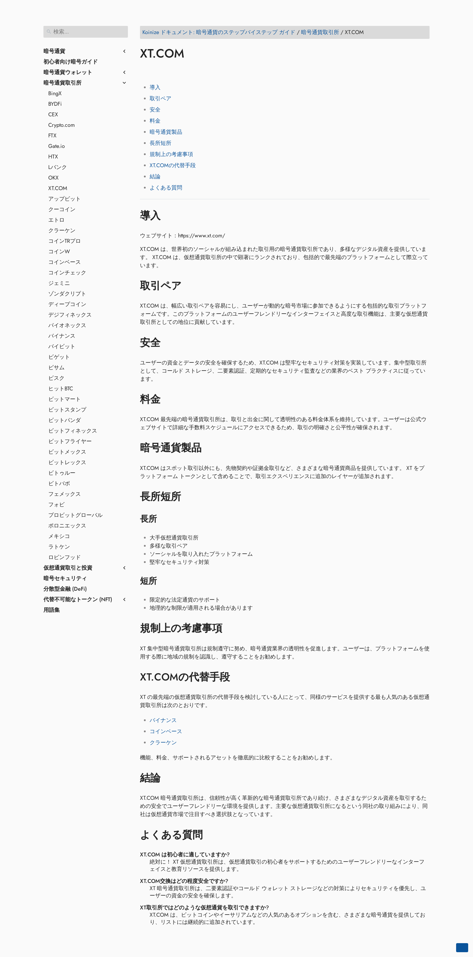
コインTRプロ (64, 241)
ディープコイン (67, 304)
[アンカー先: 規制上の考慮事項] (231, 628)
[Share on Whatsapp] (191, 71)
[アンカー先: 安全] (169, 342)
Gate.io (56, 146)
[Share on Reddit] (180, 71)
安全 (155, 110)
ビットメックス (67, 452)
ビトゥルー (61, 473)
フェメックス (64, 494)
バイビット (61, 346)
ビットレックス (67, 462)
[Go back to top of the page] (462, 947)
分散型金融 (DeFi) (65, 589)
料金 (155, 121)
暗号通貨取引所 (62, 83)
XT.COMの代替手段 (173, 165)
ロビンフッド (64, 557)
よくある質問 (166, 188)
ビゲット (59, 357)
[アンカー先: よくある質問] (211, 834)
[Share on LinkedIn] (168, 71)
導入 (155, 87)
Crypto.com (61, 125)
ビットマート (64, 399)
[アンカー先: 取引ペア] (190, 285)
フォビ (56, 504)
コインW (59, 251)
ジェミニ (59, 283)
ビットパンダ (64, 420)
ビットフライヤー (70, 441)
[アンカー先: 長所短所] (189, 496)
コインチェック (67, 273)
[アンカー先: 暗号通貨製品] (210, 448)
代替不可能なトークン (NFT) (77, 599)
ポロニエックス (67, 526)
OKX (53, 178)
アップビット (64, 199)
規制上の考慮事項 (171, 154)
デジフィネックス (70, 315)
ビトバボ (59, 483)
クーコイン (61, 209)
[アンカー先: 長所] (164, 519)
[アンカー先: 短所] (164, 581)
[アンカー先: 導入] (169, 215)
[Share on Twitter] (157, 71)
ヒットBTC (60, 388)
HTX (53, 157)
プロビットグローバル (75, 515)
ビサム (56, 367)
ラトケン (59, 547)
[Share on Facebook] (145, 71)
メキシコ (59, 536)
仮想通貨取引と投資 (67, 568)
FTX (52, 135)
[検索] (85, 32)
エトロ (56, 220)
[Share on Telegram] (203, 71)
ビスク (56, 378)
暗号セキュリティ (65, 578)
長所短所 (160, 143)
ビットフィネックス (72, 431)
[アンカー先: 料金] (169, 399)
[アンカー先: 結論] (169, 778)
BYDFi (55, 104)
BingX (55, 93)
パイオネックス (67, 325)
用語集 (51, 610)
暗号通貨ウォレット (67, 72)
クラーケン (61, 230)
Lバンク (57, 167)
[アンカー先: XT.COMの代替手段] (238, 677)
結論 (155, 176)
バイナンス (61, 336)
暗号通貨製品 (166, 132)
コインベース (64, 262)
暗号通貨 (54, 51)
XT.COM (57, 188)
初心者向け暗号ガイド (70, 62)
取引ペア (160, 98)
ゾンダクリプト (67, 294)
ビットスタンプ (67, 410)
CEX (53, 114)
